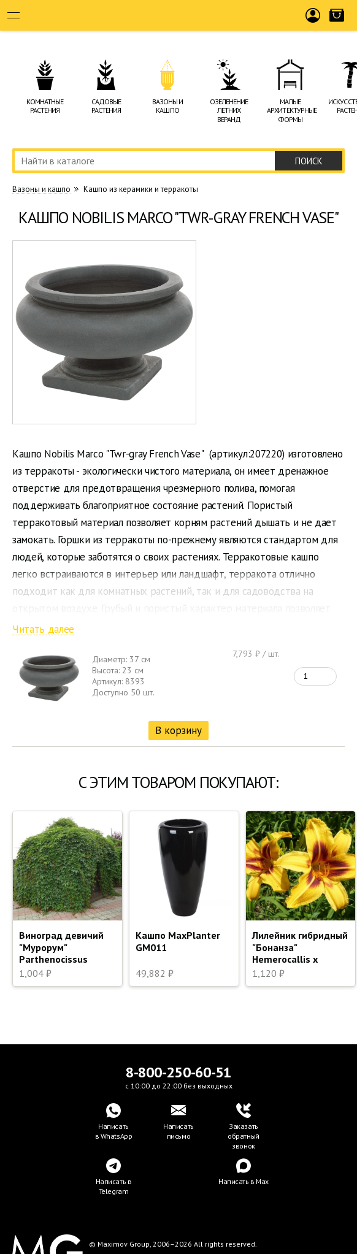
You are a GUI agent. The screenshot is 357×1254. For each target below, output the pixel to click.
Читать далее (43, 629)
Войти (313, 25)
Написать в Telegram (114, 1186)
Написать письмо (178, 1131)
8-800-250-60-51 (178, 1072)
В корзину (178, 730)
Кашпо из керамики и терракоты (140, 189)
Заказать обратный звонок (243, 1136)
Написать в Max (243, 1181)
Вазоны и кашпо (41, 189)
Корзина (336, 25)
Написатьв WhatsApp (113, 1131)
